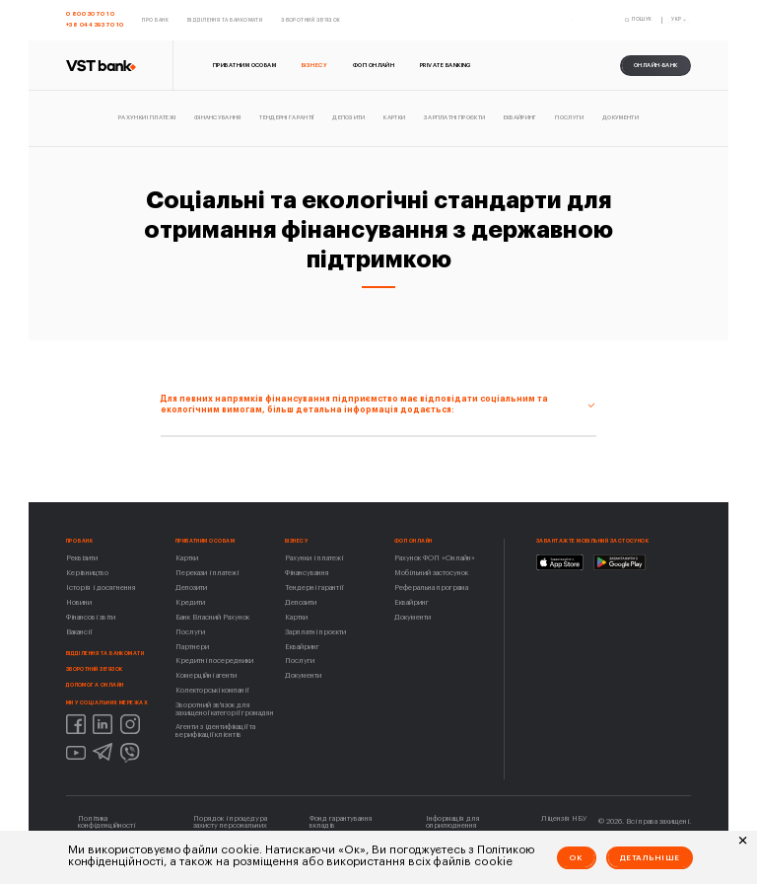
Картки (186, 557)
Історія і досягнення (101, 587)
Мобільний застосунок (431, 572)
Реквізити (82, 557)
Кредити (190, 602)
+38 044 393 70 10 (95, 25)
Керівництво (87, 572)
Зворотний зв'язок (94, 669)
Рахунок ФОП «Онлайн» (434, 557)
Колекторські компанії (211, 690)
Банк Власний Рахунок (212, 617)
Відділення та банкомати (105, 653)
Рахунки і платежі (314, 557)
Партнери (192, 646)
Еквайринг (302, 646)
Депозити (191, 587)
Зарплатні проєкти (315, 631)
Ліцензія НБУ (563, 818)
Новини (79, 602)
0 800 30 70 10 (90, 14)
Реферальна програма (431, 587)
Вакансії (79, 631)
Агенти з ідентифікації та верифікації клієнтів (215, 730)
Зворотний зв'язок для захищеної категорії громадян (224, 708)
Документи (303, 675)
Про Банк (80, 541)
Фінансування (307, 572)
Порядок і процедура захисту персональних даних (230, 826)
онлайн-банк (656, 65)
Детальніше (650, 857)
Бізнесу (296, 541)
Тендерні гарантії (314, 587)
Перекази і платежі (207, 572)
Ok (576, 857)
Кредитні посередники (214, 660)
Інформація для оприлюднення (453, 822)
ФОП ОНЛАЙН (413, 541)
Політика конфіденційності (106, 822)
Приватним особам (205, 541)
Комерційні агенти (206, 675)
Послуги (190, 631)
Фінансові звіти (90, 617)
